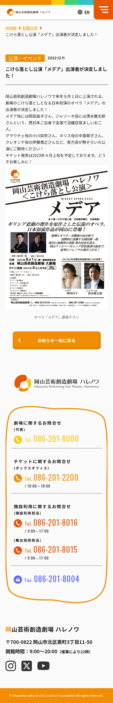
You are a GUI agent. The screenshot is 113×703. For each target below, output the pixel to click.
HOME (11, 28)
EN (87, 12)
